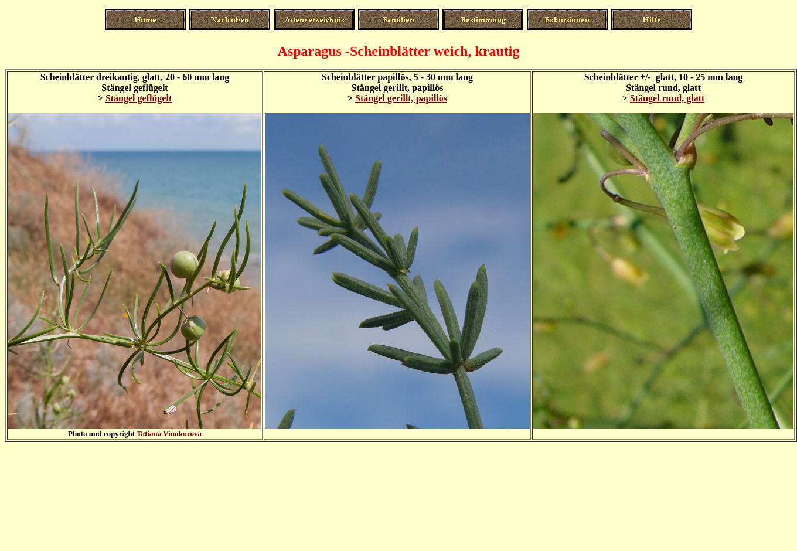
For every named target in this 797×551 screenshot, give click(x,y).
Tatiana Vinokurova (169, 433)
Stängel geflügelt (138, 98)
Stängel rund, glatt (667, 98)
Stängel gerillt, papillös (401, 98)
